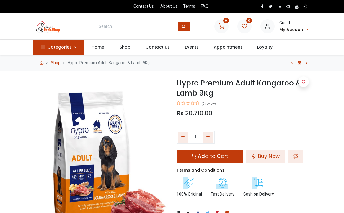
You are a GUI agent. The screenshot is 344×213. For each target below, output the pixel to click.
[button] (295, 156)
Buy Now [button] (265, 156)
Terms (189, 6)
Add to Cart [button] (209, 156)
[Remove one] (183, 137)
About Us (168, 6)
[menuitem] (99, 47)
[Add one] (208, 137)
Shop (56, 62)
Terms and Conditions (200, 170)
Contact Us (143, 6)
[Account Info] (294, 30)
